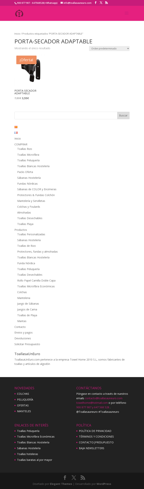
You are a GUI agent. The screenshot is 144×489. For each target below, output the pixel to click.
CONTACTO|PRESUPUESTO (96, 442)
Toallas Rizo (24, 149)
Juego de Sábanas (28, 303)
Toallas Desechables (29, 218)
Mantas (21, 321)
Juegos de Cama (27, 309)
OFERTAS (23, 405)
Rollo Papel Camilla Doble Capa (36, 280)
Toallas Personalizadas (31, 234)
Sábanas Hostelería (29, 178)
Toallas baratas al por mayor (34, 460)
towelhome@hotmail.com (92, 402)
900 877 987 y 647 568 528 (92, 407)
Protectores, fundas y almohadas (37, 251)
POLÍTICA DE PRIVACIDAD (95, 431)
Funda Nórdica (26, 263)
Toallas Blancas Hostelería (33, 166)
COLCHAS (23, 393)
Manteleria (23, 298)
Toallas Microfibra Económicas (36, 286)
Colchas (22, 292)
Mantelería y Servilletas (31, 201)
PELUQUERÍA (25, 399)
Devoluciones (22, 338)
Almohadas (24, 212)
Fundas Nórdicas (27, 183)
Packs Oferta (25, 172)
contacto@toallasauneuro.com (103, 398)
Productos (20, 230)
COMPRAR (20, 144)
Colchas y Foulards (28, 206)
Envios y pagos (23, 332)
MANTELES (24, 411)
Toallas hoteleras (27, 454)
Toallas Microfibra (28, 154)
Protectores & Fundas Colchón (36, 195)
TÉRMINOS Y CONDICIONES (96, 436)
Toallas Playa (25, 224)
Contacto (20, 327)
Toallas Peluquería (28, 160)
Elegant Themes (61, 484)
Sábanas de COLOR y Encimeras (36, 189)
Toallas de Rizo (26, 246)
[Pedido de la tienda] (109, 48)
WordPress (104, 484)
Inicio (17, 33)
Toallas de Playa (27, 315)
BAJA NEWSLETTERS (91, 448)
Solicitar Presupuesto (27, 344)
